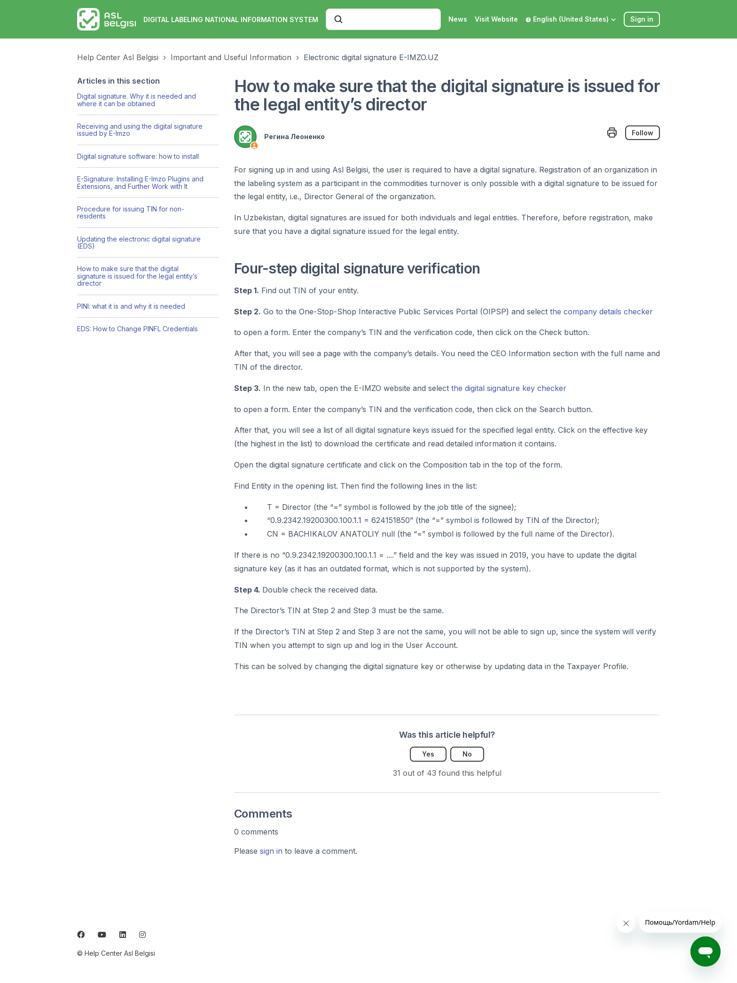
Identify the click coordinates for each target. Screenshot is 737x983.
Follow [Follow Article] (642, 133)
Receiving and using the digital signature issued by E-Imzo (140, 129)
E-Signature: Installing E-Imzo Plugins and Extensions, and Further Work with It (140, 182)
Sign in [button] (641, 19)
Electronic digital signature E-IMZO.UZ (371, 57)
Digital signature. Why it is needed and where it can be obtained (136, 99)
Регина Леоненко (294, 136)
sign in (271, 851)
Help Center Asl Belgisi (117, 57)
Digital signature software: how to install (138, 156)
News (457, 19)
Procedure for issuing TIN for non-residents (130, 212)
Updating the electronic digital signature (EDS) (139, 242)
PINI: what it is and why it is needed (131, 306)
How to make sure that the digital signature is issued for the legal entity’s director (137, 276)
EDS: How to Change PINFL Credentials (137, 329)
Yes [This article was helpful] (428, 754)
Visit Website (496, 19)
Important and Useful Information (231, 57)
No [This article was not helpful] (467, 754)
